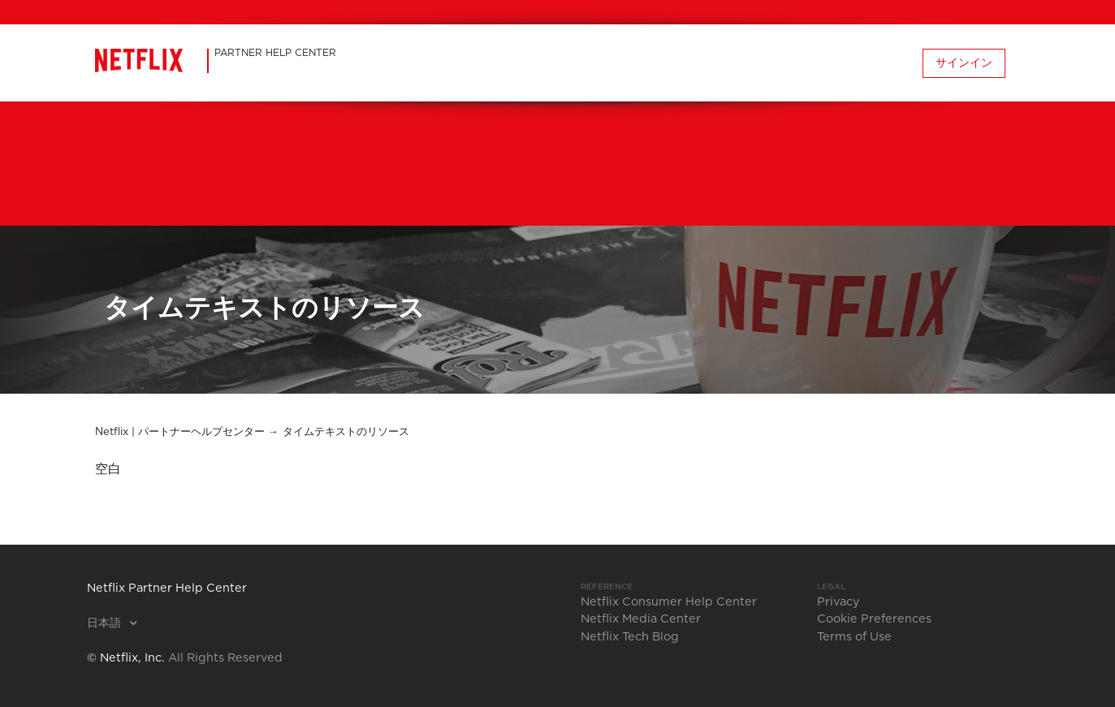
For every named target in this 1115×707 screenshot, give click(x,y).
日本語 (105, 623)
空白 (108, 469)
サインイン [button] (964, 63)
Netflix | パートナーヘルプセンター (180, 432)
